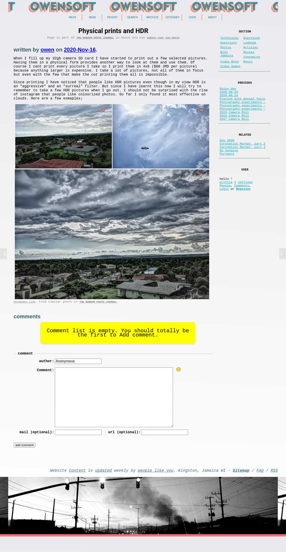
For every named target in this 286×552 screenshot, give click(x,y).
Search (132, 18)
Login (224, 216)
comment (25, 365)
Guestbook (251, 40)
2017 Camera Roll (234, 136)
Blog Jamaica (226, 59)
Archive (152, 18)
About (212, 18)
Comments (241, 212)
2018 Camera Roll (234, 132)
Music (248, 68)
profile (226, 208)
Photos (225, 51)
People (225, 212)
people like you (155, 484)
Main (72, 18)
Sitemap (241, 484)
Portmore (227, 176)
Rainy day (228, 97)
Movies (248, 57)
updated (103, 484)
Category (172, 18)
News (92, 18)
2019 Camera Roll (234, 127)
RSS (274, 484)
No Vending (229, 172)
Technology (229, 40)
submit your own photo (163, 39)
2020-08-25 (229, 102)
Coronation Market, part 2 (243, 163)
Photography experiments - (243, 114)
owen (47, 51)
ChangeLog (251, 62)
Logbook (249, 45)
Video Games (230, 74)
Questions (228, 45)
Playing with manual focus (243, 110)
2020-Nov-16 (80, 51)
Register (243, 216)
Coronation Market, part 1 (243, 167)
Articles (250, 51)
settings (245, 208)
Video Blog (229, 68)
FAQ (260, 484)
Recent (112, 18)
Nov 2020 (227, 159)
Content (77, 484)
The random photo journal (95, 39)
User (192, 18)
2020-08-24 (229, 106)
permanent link (24, 313)
